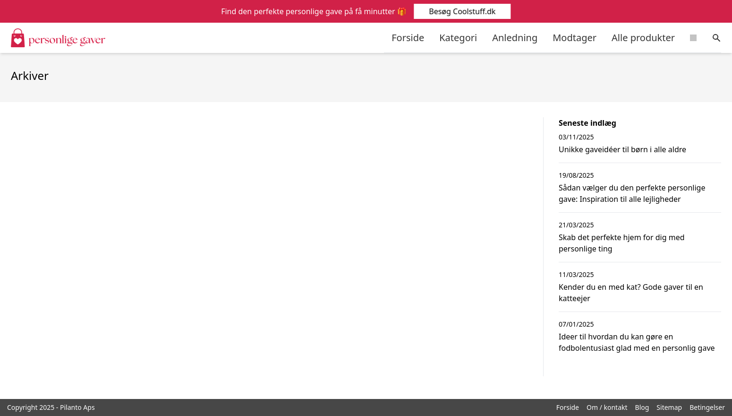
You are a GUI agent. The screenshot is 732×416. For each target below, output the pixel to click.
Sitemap (669, 407)
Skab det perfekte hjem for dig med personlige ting (622, 243)
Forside (408, 37)
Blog (642, 407)
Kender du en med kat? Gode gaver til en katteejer (631, 292)
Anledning (514, 37)
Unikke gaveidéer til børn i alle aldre (622, 149)
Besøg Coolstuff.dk (461, 11)
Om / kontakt (607, 407)
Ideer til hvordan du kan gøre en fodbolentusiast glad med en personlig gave (637, 342)
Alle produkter (643, 37)
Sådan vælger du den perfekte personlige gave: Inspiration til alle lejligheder (632, 193)
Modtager (574, 37)
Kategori (458, 37)
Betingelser (707, 407)
